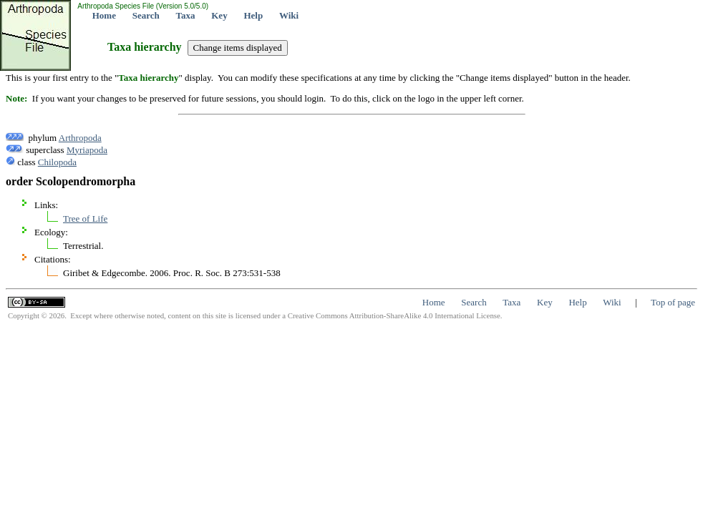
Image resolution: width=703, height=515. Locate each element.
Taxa (185, 15)
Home (104, 15)
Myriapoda (87, 149)
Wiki (289, 15)
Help (253, 15)
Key (219, 15)
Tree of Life (85, 218)
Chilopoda (57, 162)
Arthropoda (80, 137)
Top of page (673, 302)
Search (146, 15)
